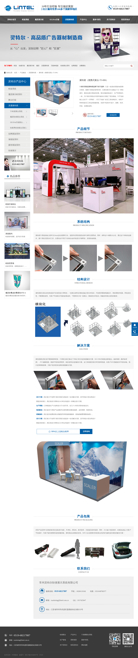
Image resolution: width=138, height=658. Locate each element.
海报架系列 (13, 139)
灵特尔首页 (11, 19)
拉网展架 (74, 65)
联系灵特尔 (125, 19)
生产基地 (63, 640)
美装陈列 (8, 234)
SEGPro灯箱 (54, 19)
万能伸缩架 (54, 65)
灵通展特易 (69, 19)
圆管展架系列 (14, 145)
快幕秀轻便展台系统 (18, 128)
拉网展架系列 (14, 134)
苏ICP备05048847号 (31, 655)
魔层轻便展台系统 (17, 117)
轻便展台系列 (65, 65)
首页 (16, 72)
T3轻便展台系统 (16, 111)
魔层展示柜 (39, 19)
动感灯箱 (22, 65)
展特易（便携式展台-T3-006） (49, 72)
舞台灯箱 (12, 100)
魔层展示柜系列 (15, 94)
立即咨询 (86, 431)
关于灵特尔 (111, 19)
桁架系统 (25, 19)
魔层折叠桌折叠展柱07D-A (15, 293)
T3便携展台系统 (86, 634)
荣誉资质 (74, 640)
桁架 (15, 65)
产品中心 (83, 19)
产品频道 (23, 72)
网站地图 (84, 645)
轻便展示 (12, 151)
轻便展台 (63, 634)
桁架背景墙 (9, 263)
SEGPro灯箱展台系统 (18, 122)
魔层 (37, 65)
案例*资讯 (97, 19)
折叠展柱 (83, 65)
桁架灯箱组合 (10, 204)
